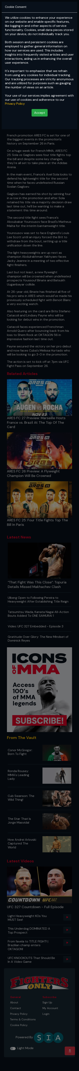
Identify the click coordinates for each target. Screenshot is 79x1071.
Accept (39, 113)
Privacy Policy (15, 104)
